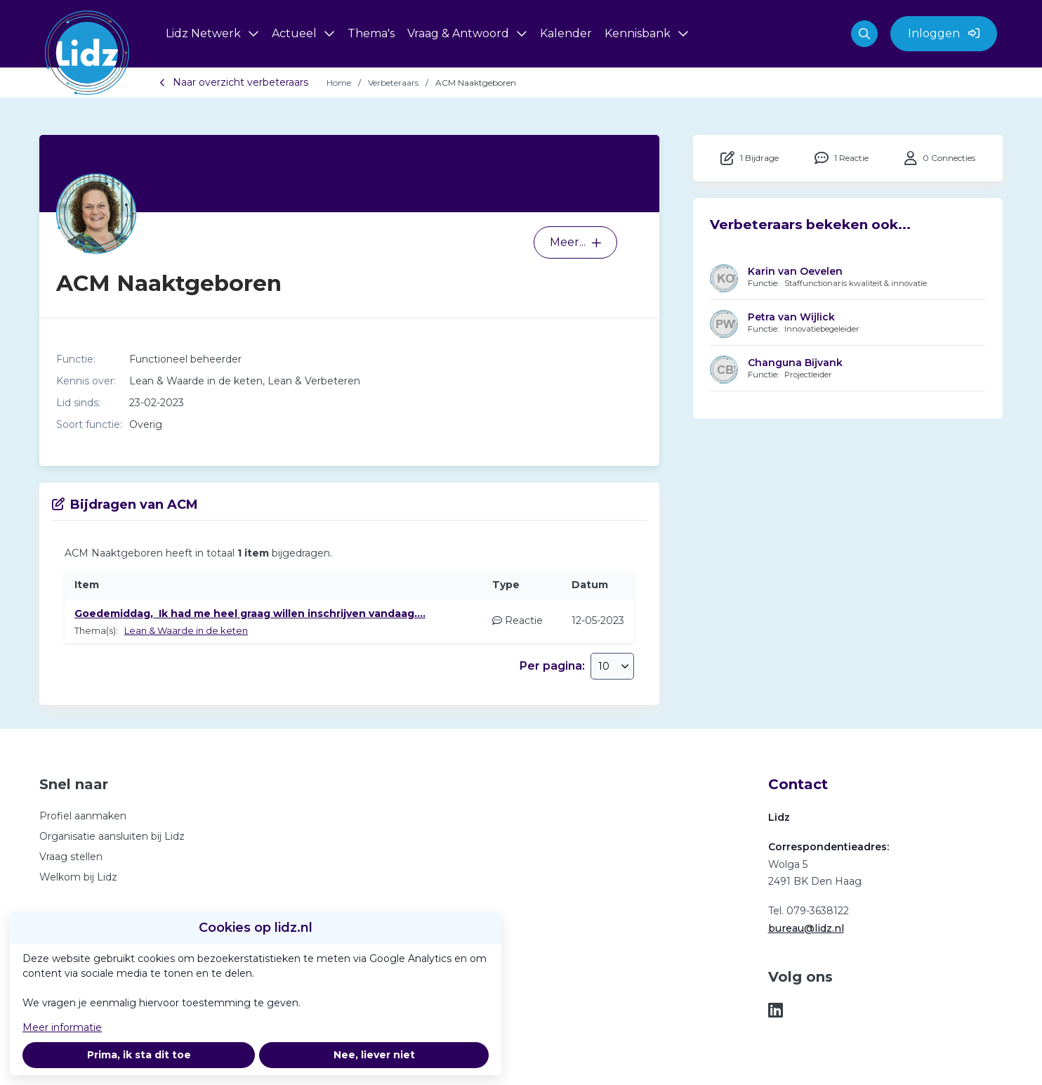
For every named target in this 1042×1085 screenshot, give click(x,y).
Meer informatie (62, 1027)
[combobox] (612, 666)
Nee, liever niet (374, 1054)
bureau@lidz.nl (806, 928)
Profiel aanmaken (82, 816)
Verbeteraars (393, 82)
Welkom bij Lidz (78, 877)
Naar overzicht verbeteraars (233, 82)
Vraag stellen (71, 856)
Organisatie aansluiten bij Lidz (112, 836)
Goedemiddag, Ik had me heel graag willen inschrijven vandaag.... (250, 613)
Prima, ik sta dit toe (139, 1054)
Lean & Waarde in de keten (186, 630)
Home (339, 82)
